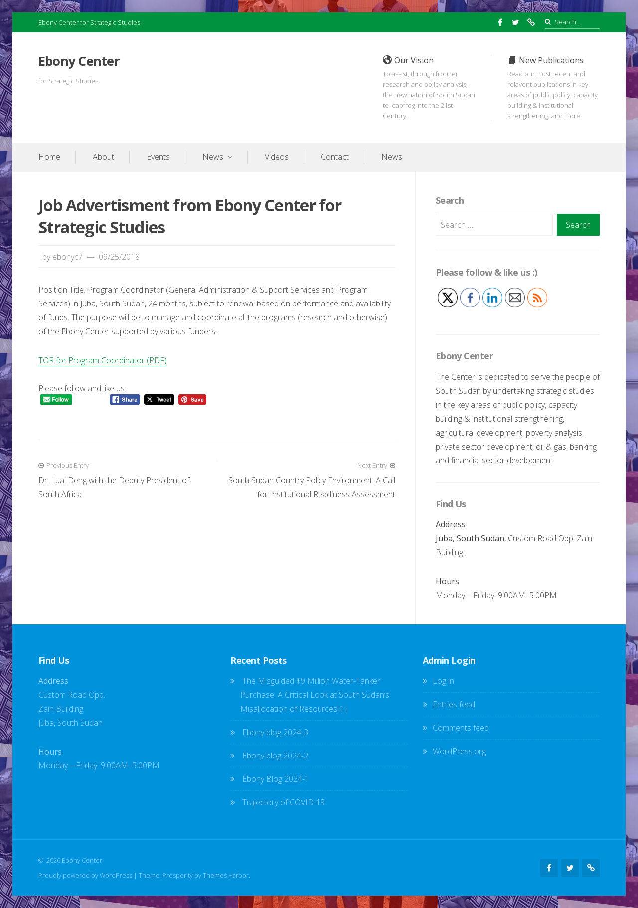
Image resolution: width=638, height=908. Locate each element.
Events (158, 156)
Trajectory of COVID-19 (283, 802)
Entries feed (454, 704)
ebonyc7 (67, 256)
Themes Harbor (226, 875)
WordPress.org (459, 751)
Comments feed (461, 727)
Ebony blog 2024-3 (275, 732)
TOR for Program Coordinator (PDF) (102, 360)
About (103, 156)
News (212, 156)
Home (49, 156)
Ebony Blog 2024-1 (275, 778)
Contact (335, 156)
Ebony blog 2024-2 (320, 755)
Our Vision (429, 88)
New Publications (553, 88)
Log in (443, 680)
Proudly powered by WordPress (85, 875)
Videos (277, 156)
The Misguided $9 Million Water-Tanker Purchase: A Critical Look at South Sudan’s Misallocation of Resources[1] (314, 694)
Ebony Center (79, 61)
